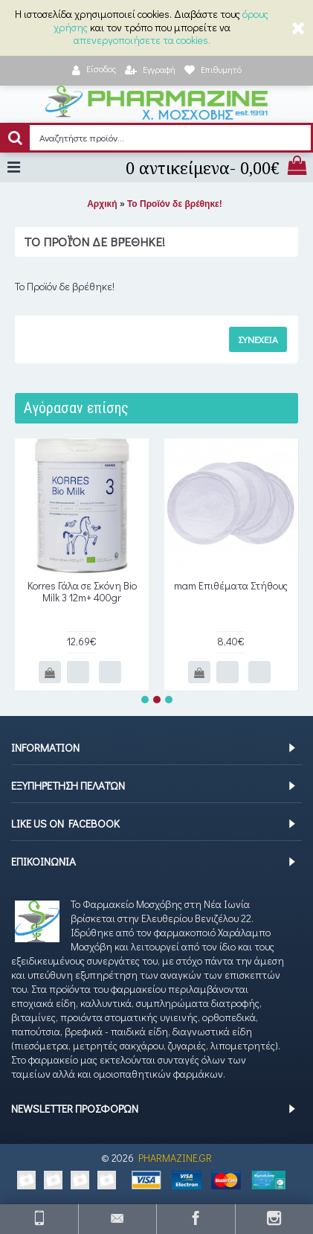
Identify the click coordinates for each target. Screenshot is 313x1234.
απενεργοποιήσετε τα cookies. (142, 40)
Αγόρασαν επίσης (76, 408)
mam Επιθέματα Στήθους (231, 586)
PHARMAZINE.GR (175, 1158)
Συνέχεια (258, 339)
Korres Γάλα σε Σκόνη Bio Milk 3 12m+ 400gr (82, 591)
